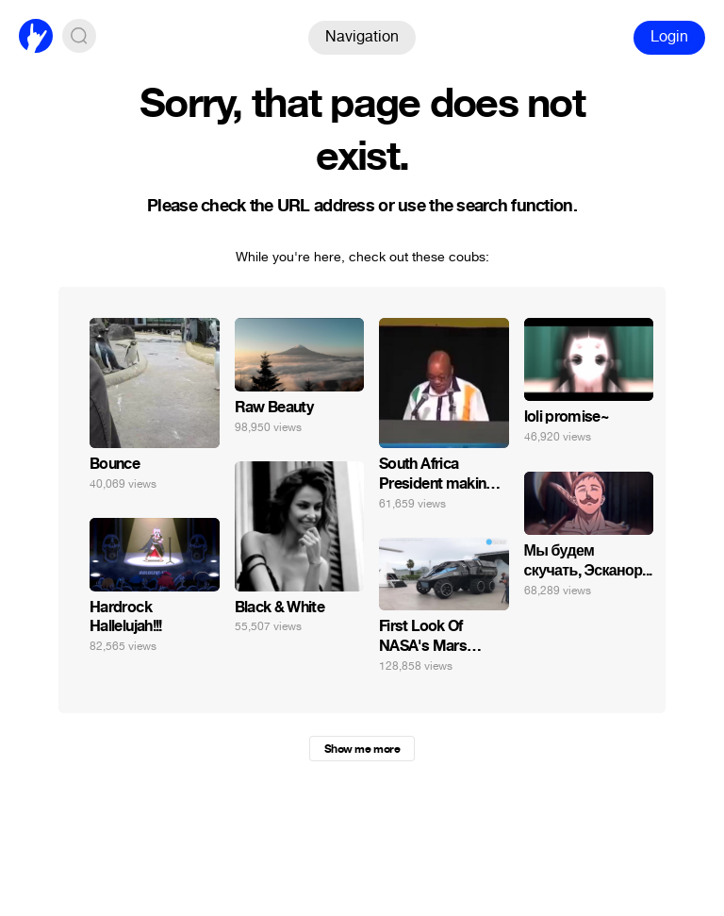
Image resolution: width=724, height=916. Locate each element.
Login (669, 36)
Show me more (362, 749)
